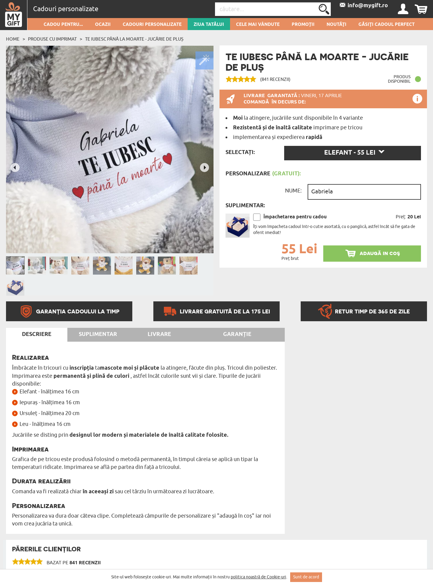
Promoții (303, 25)
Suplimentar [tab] (98, 334)
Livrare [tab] (159, 334)
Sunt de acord (306, 577)
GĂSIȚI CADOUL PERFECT (386, 25)
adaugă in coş (380, 253)
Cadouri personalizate (152, 25)
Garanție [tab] (237, 334)
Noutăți (336, 25)
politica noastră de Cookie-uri (258, 577)
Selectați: (240, 152)
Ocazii (103, 25)
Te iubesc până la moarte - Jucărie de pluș (134, 39)
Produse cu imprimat (52, 39)
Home (13, 39)
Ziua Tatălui (209, 25)
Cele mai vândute (258, 25)
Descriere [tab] (36, 334)
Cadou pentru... (63, 25)
